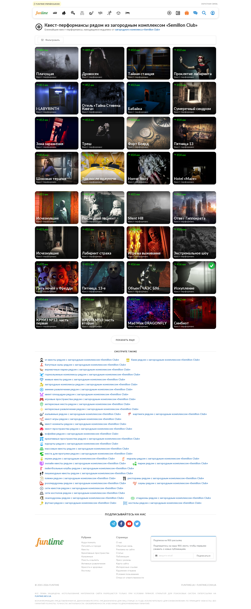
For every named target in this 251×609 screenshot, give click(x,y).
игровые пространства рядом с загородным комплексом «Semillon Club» (90, 399)
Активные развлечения (93, 563)
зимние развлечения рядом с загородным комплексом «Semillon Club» (88, 389)
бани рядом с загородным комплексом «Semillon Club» (165, 359)
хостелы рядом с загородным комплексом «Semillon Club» (164, 502)
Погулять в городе (91, 545)
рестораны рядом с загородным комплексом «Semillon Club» (166, 478)
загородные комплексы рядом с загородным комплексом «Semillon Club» (91, 384)
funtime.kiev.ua (43, 596)
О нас (119, 542)
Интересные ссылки (127, 567)
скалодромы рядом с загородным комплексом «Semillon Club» (84, 497)
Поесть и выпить (90, 560)
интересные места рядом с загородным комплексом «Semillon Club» (87, 403)
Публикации (122, 556)
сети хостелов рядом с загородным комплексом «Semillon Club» (85, 492)
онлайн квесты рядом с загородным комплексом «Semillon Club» (85, 463)
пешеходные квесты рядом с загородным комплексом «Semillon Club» (89, 473)
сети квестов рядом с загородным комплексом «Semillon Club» (84, 488)
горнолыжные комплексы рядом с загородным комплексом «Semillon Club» (92, 374)
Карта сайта (122, 563)
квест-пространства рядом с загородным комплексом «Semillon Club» (88, 428)
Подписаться (203, 555)
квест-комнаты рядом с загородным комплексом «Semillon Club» (85, 423)
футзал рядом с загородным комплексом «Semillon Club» (80, 502)
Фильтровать (50, 39)
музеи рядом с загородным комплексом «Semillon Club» (80, 458)
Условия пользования (127, 574)
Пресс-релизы (123, 560)
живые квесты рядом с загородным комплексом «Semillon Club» (85, 379)
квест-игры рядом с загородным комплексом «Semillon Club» (83, 418)
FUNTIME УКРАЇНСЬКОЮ (47, 4)
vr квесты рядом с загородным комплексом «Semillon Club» (82, 359)
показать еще (125, 339)
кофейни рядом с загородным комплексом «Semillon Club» (81, 433)
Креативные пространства (95, 553)
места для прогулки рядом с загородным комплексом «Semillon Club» (88, 453)
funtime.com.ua (206, 585)
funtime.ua (188, 585)
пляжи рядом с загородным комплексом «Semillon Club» (80, 478)
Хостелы (85, 570)
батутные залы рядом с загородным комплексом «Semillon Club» (85, 364)
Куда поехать (88, 542)
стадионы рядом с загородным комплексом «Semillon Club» (173, 497)
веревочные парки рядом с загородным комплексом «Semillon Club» (87, 369)
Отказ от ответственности (130, 577)
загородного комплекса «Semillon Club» (137, 29)
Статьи (119, 553)
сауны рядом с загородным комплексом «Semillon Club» (173, 483)
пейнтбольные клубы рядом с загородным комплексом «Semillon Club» (89, 468)
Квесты (85, 549)
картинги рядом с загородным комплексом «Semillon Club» (170, 413)
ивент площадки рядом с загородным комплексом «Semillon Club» (86, 394)
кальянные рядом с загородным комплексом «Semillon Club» (83, 413)
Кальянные (87, 556)
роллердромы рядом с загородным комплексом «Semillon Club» (85, 483)
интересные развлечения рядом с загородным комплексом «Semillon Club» (91, 408)
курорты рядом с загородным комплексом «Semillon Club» (81, 443)
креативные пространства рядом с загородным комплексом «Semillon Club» (92, 438)
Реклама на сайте (125, 549)
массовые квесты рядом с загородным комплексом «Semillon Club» (87, 448)
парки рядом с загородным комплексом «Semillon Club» (173, 463)
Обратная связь (209, 4)
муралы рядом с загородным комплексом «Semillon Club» (163, 458)
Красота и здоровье (91, 567)
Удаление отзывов (126, 570)
